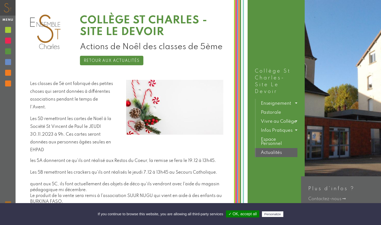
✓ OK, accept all (242, 214)
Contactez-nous (327, 199)
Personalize (272, 214)
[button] (276, 103)
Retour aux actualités (111, 61)
